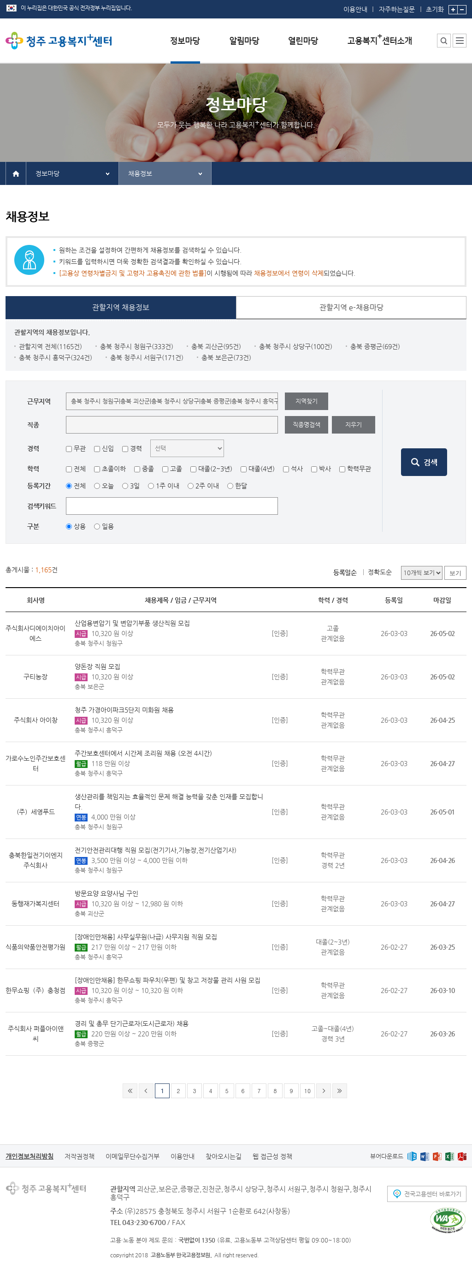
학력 (324, 600)
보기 (455, 573)
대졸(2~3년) (215, 468)
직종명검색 (306, 424)
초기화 (435, 6)
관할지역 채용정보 (120, 307)
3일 (135, 485)
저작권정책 (79, 1156)
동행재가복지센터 (35, 903)
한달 (241, 485)
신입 (108, 448)
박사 (325, 468)
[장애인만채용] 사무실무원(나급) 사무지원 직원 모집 (146, 936)
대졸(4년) (261, 468)
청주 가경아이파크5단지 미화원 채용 (124, 710)
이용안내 (355, 9)
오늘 (108, 485)
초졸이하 (114, 468)
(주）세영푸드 (36, 811)
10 (307, 1091)
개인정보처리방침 (29, 1156)
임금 (181, 600)
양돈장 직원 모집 (97, 666)
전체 (80, 468)
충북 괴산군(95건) (216, 346)
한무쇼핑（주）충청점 (35, 990)
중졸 (148, 468)
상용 (80, 526)
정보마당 (47, 173)
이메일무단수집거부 (132, 1156)
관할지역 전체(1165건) (50, 346)
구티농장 (35, 676)
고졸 (176, 468)
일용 (108, 526)
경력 (136, 448)
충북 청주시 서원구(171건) (146, 357)
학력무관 (359, 468)
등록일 (394, 600)
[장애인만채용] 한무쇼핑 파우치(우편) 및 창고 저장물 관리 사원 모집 (167, 980)
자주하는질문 (397, 9)
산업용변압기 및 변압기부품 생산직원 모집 (132, 623)
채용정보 (140, 173)
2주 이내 (207, 485)
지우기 (353, 424)
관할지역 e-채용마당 (351, 307)
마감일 (442, 600)
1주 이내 (167, 485)
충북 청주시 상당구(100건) (295, 346)
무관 (80, 448)
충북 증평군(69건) (375, 346)
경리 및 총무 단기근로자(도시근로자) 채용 (132, 1023)
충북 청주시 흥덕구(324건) (55, 357)
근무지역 (205, 600)
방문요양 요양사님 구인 (106, 893)
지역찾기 (306, 401)
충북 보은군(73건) (226, 357)
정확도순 (380, 572)
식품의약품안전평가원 (35, 947)
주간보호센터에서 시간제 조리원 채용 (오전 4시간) (143, 753)
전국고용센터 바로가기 (432, 1193)
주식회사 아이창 (36, 720)
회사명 (36, 600)
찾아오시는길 (224, 1156)
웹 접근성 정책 (272, 1156)
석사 (297, 468)
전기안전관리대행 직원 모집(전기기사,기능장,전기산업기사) (155, 850)
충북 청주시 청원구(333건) (136, 346)
